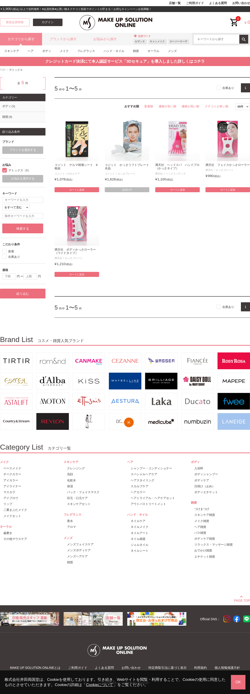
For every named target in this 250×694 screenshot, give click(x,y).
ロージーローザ (178, 41)
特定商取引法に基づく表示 (167, 667)
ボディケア (201, 480)
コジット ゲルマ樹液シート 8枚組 (76, 166)
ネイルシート (139, 550)
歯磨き (7, 533)
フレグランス (86, 51)
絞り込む (22, 293)
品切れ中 (127, 189)
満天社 (159, 173)
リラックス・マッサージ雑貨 (213, 544)
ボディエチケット (206, 492)
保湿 (70, 486)
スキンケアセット (79, 504)
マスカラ (9, 492)
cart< (234, 19)
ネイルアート (139, 533)
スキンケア (11, 51)
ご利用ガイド (195, 3)
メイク (64, 51)
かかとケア (74, 173)
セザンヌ (140, 41)
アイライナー (12, 486)
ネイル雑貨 (138, 539)
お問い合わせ (241, 3)
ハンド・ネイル (114, 51)
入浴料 (198, 468)
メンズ (172, 51)
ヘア (31, 51)
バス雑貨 (200, 532)
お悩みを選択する (23, 178)
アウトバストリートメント (148, 504)
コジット (60, 173)
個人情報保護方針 (227, 667)
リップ (7, 504)
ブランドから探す (63, 39)
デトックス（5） (19, 170)
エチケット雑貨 (204, 556)
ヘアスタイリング (142, 480)
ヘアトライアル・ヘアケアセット (153, 498)
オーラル (153, 51)
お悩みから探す (105, 39)
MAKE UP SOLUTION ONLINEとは (35, 667)
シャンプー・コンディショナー (151, 468)
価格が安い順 (167, 106)
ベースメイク (12, 468)
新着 (11, 251)
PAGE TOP (242, 599)
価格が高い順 (190, 106)
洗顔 (70, 474)
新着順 (148, 106)
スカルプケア (139, 486)
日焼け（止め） (204, 486)
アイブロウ (10, 498)
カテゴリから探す (21, 39)
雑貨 (136, 51)
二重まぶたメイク (15, 510)
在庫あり (228, 88)
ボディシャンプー (206, 474)
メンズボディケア (79, 550)
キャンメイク (157, 41)
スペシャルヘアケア (144, 474)
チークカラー (12, 474)
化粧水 (71, 480)
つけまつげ (201, 509)
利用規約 (200, 667)
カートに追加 (76, 189)
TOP (2, 69)
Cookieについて (99, 685)
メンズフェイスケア (80, 544)
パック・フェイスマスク (83, 492)
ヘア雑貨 (200, 527)
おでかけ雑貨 (203, 550)
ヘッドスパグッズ (176, 173)
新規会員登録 (15, 22)
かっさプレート (126, 173)
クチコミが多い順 (216, 106)
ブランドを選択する (23, 150)
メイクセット (12, 516)
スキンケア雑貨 (204, 515)
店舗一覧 (175, 3)
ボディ (46, 51)
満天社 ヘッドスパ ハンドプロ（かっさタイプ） (177, 166)
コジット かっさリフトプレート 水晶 (127, 166)
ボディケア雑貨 (204, 538)
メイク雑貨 (201, 521)
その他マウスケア (15, 539)
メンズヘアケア (77, 556)
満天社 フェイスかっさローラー (227, 165)
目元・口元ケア (77, 498)
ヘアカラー (138, 492)
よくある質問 (218, 3)
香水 (70, 521)
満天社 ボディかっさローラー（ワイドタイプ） (75, 251)
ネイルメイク (139, 527)
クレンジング (76, 468)
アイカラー (10, 480)
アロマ (71, 527)
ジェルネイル (139, 544)
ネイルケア (138, 521)
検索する (22, 228)
